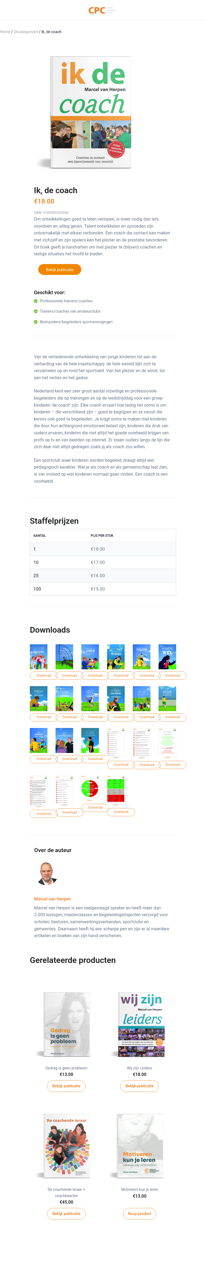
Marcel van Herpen (52, 899)
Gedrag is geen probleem (66, 1068)
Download (44, 675)
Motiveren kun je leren (139, 1189)
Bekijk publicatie (59, 270)
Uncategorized (26, 32)
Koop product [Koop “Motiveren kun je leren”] (139, 1213)
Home (5, 32)
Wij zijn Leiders (139, 1068)
